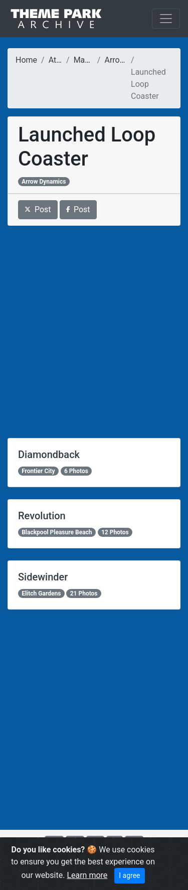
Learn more (87, 875)
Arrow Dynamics (44, 181)
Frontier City (38, 471)
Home (26, 60)
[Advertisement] (94, 332)
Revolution (42, 516)
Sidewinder (43, 577)
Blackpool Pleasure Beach (57, 532)
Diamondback (49, 455)
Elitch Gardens (41, 593)
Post (38, 209)
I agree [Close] (129, 875)
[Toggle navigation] (166, 19)
